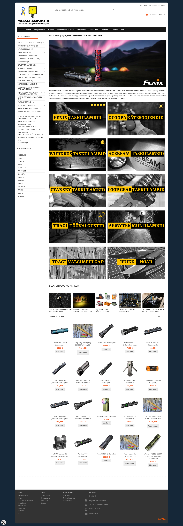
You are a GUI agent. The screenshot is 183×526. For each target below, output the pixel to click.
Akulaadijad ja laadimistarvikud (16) (27, 125)
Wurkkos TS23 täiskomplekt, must (129, 344)
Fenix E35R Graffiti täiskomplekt (60, 344)
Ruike (20, 184)
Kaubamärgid (45, 495)
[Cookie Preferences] (3, 522)
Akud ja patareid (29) (26, 121)
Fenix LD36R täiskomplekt (106, 343)
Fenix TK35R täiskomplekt (106, 454)
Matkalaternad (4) (26, 102)
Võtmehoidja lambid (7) (27, 84)
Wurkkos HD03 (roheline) (106, 416)
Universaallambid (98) (27, 55)
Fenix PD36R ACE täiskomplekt (153, 344)
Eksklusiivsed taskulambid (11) (29, 112)
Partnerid (104, 30)
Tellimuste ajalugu (69, 498)
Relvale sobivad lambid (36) (29, 78)
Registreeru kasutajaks (157, 5)
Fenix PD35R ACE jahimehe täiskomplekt (60, 381)
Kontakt (114, 30)
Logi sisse (143, 5)
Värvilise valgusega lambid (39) (30, 98)
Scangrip (22, 187)
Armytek (22, 158)
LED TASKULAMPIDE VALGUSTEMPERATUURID (82, 310)
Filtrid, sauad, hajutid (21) (29, 130)
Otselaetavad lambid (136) (29, 59)
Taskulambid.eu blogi (65, 30)
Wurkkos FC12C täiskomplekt (130, 417)
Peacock (22, 180)
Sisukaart (44, 503)
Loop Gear (22, 168)
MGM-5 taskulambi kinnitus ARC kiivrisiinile (59, 455)
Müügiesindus (39, 30)
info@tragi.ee (93, 513)
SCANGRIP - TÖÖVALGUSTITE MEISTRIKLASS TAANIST (153, 310)
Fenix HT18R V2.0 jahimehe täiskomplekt (83, 417)
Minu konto (66, 495)
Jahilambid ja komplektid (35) (30, 74)
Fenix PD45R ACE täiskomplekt (106, 381)
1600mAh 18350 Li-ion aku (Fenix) (153, 381)
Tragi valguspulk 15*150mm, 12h (130, 455)
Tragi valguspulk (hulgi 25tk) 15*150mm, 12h (83, 344)
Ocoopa (21, 174)
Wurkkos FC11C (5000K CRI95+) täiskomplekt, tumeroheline (153, 456)
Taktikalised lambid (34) (28, 71)
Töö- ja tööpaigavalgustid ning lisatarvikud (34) (29, 117)
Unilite (21, 193)
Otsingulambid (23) (26, 68)
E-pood (51, 30)
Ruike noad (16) (24, 52)
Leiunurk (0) (23, 143)
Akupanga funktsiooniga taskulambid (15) (28, 88)
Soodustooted (45, 498)
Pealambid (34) (24, 62)
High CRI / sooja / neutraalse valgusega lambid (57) (30, 93)
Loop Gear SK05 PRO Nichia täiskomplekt (83, 381)
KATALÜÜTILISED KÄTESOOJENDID (102, 310)
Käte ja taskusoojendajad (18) (31, 43)
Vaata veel (161, 317)
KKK (122, 30)
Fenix (20, 165)
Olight (21, 177)
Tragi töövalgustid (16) (28, 46)
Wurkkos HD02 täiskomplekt (129, 381)
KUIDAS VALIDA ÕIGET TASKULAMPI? (127, 310)
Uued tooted (45, 500)
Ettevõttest (81, 30)
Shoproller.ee (161, 519)
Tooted (28, 30)
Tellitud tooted (67, 500)
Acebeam (22, 155)
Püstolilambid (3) (25, 81)
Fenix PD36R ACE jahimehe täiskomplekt (60, 417)
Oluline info (93, 30)
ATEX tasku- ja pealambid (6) (29, 108)
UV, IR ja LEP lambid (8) (27, 105)
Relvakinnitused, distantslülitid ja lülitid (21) (30, 134)
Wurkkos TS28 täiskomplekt (83, 455)
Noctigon (22, 171)
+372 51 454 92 (94, 509)
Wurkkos (22, 196)
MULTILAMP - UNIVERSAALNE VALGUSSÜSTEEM (60, 310)
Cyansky (21, 161)
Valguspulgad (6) (25, 49)
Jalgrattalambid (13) (27, 65)
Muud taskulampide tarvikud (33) (30, 138)
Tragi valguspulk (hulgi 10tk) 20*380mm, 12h (153, 417)
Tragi (20, 190)
